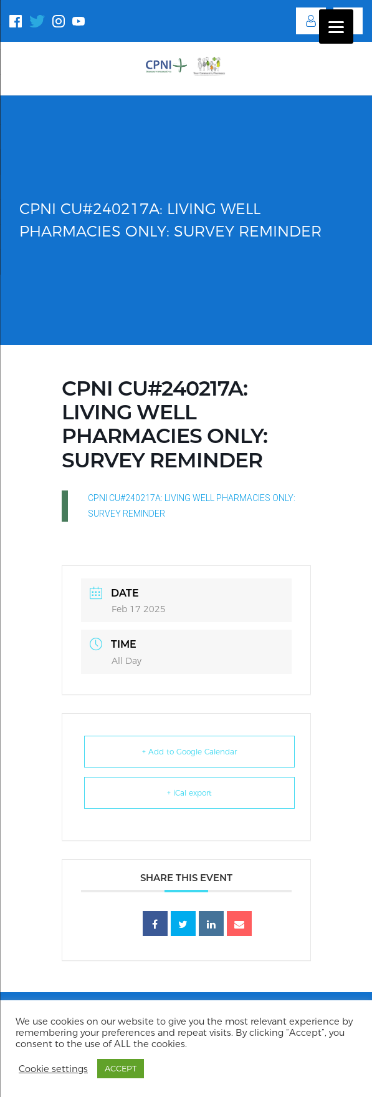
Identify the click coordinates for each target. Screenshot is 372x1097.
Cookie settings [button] (53, 1069)
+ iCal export (189, 792)
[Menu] (336, 26)
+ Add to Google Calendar (189, 751)
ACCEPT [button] (120, 1068)
